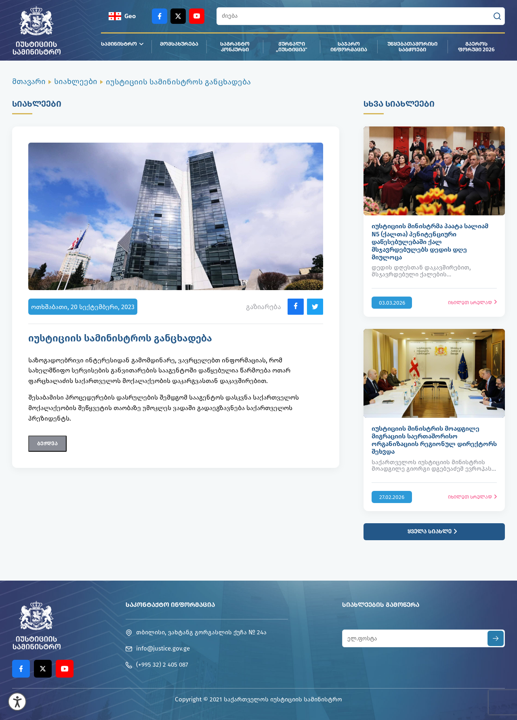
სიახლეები (75, 81)
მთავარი (29, 81)
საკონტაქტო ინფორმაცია (170, 604)
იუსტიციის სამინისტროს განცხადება (178, 81)
